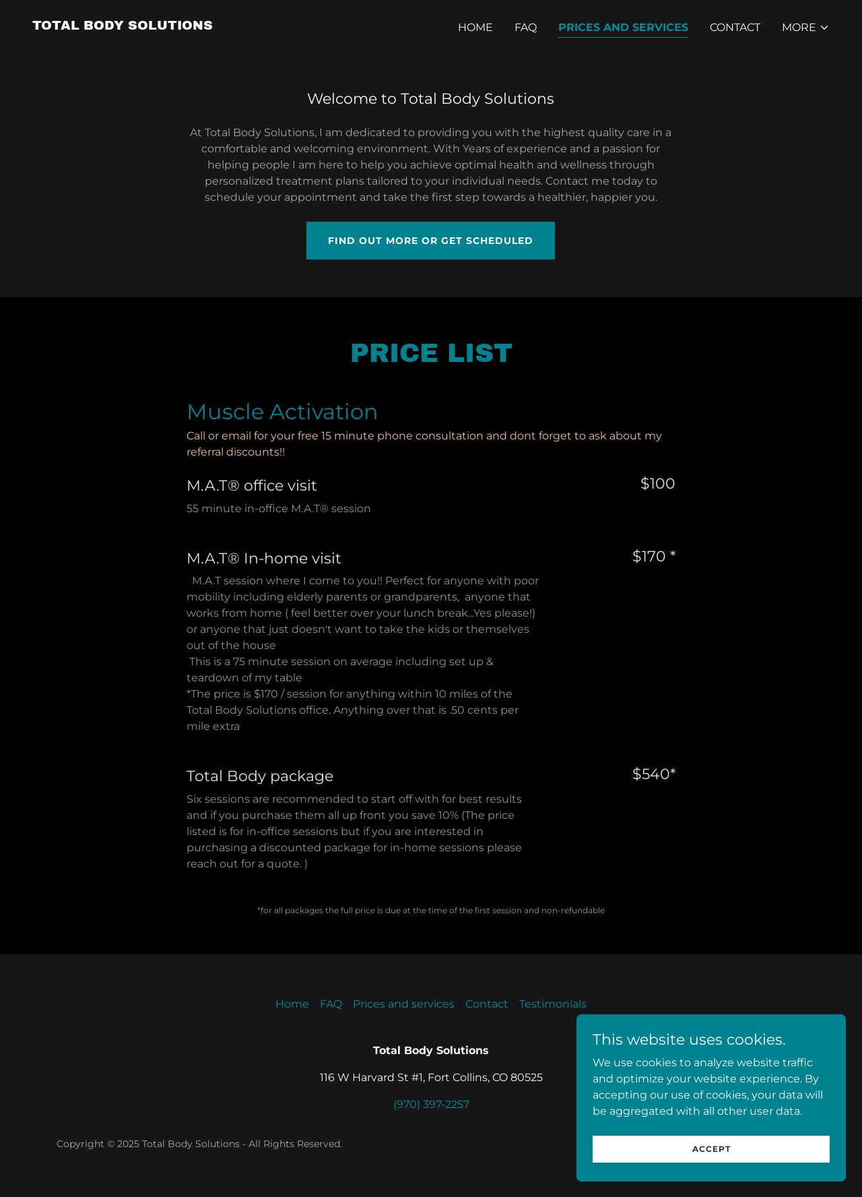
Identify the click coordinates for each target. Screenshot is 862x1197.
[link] (122, 26)
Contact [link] (735, 27)
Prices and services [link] (623, 27)
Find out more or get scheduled (430, 241)
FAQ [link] (526, 27)
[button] (806, 28)
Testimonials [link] (553, 1004)
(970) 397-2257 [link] (431, 1104)
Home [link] (475, 27)
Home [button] (292, 1004)
